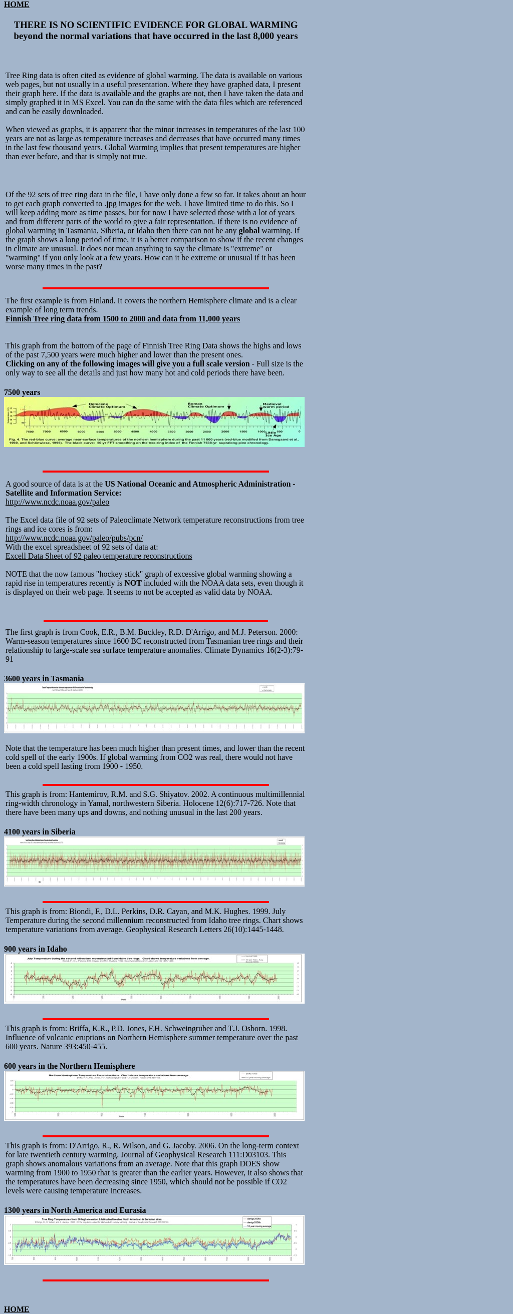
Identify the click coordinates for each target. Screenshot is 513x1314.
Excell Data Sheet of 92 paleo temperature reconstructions (99, 556)
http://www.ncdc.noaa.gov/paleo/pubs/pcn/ (74, 538)
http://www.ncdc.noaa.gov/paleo (57, 502)
